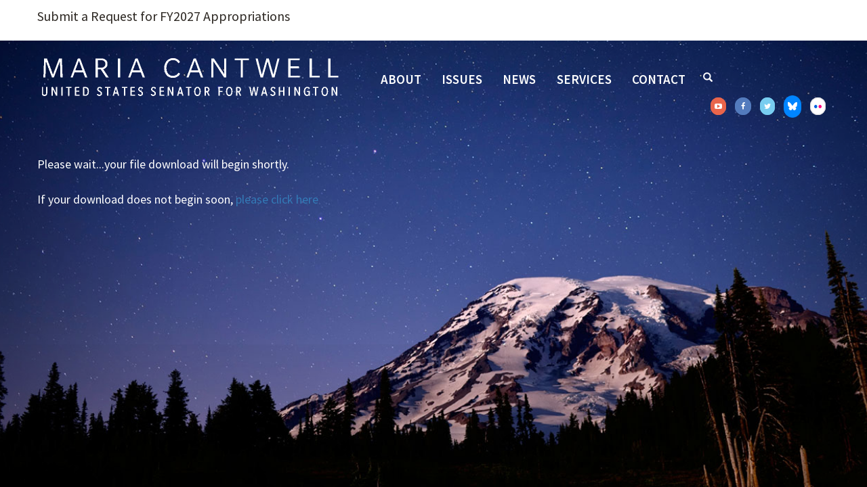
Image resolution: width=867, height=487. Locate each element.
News (519, 79)
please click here (277, 199)
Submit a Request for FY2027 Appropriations (163, 16)
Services (584, 79)
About (401, 79)
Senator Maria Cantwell (189, 76)
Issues (462, 79)
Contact (658, 79)
